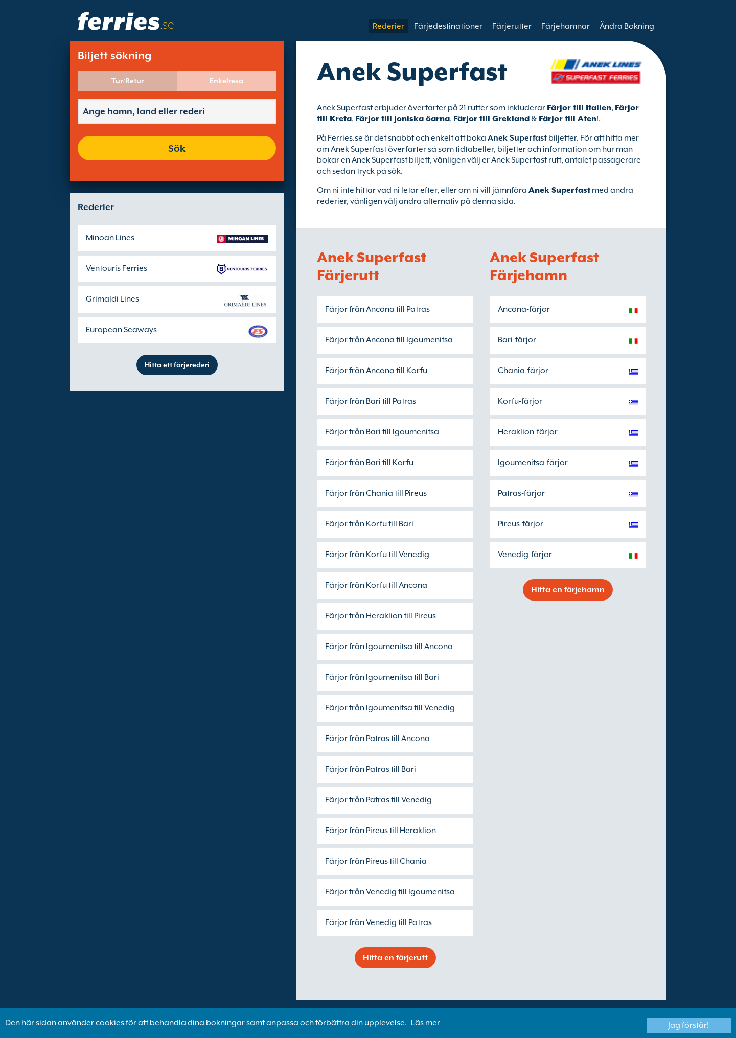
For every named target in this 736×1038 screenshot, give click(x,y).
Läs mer (425, 1022)
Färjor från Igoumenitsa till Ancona (389, 646)
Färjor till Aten (567, 118)
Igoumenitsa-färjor (533, 462)
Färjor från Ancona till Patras (377, 309)
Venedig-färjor (525, 554)
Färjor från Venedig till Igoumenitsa (390, 891)
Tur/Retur (127, 81)
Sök (177, 148)
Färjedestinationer (448, 26)
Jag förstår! (688, 1025)
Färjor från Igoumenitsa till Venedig (390, 707)
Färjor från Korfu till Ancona (376, 585)
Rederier (388, 26)
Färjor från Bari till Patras (370, 401)
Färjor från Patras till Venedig (378, 799)
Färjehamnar (565, 26)
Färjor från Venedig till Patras (378, 922)
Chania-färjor (523, 370)
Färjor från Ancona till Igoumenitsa (389, 339)
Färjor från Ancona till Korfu (376, 370)
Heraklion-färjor (528, 431)
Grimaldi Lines (112, 299)
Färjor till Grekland (491, 118)
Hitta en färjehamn (568, 589)
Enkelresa (226, 81)
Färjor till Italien (579, 107)
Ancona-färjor (524, 309)
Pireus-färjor (520, 523)
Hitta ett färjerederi (177, 365)
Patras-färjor (521, 493)
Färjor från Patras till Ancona (377, 738)
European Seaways (121, 329)
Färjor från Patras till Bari (370, 769)
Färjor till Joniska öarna (402, 118)
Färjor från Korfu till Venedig (377, 554)
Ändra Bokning (627, 26)
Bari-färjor (517, 339)
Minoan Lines (110, 237)
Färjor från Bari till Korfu (369, 462)
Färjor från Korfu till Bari (369, 523)
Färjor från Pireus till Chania (376, 861)
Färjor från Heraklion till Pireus (380, 615)
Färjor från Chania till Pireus (376, 493)
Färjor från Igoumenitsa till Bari (382, 677)
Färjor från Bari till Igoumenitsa (382, 431)
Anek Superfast (559, 190)
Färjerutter (512, 26)
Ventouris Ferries (116, 268)
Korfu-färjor (520, 401)
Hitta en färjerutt (395, 957)
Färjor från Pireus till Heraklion (380, 830)
